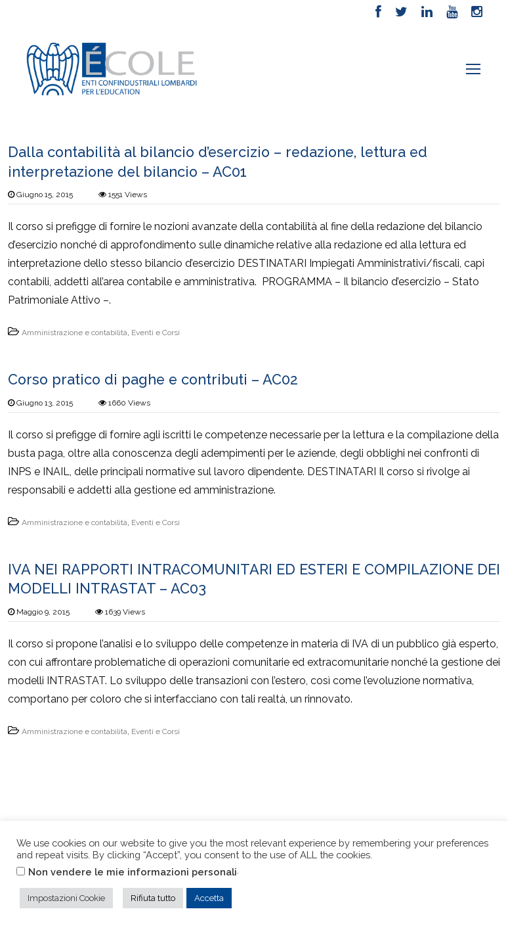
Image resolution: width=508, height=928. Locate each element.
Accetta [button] (209, 898)
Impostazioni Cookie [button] (66, 898)
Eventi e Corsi (155, 333)
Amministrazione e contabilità (74, 333)
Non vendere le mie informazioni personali (132, 871)
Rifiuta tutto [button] (153, 898)
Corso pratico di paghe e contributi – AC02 (155, 380)
